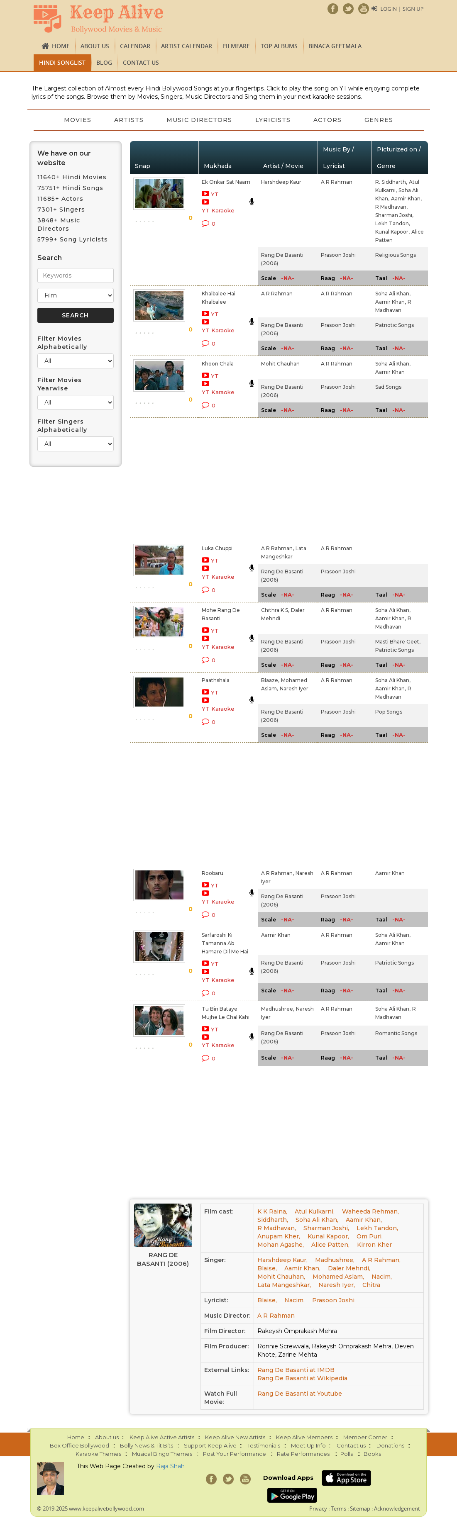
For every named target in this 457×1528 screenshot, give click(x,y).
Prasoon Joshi (338, 255)
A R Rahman (336, 182)
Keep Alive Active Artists (162, 1437)
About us (95, 46)
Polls (346, 1453)
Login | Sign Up (401, 8)
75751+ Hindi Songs (70, 188)
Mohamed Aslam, (338, 1276)
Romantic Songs (396, 1033)
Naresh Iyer (294, 688)
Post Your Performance (234, 1453)
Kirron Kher (374, 1244)
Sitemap (360, 1508)
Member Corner (365, 1437)
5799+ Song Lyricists (72, 239)
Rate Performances (303, 1453)
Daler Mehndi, (349, 1268)
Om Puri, (370, 1236)
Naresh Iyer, (336, 1285)
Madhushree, (277, 1009)
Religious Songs (395, 255)
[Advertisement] (219, 479)
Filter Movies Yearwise (59, 384)
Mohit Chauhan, (281, 1276)
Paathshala (216, 680)
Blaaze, (270, 680)
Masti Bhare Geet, (397, 641)
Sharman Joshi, (394, 215)
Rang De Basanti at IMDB (296, 1370)
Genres (379, 120)
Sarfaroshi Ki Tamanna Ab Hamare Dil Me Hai (225, 943)
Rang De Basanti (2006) (163, 1259)
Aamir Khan (390, 372)
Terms (338, 1508)
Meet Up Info (308, 1445)
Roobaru (212, 873)
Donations (390, 1445)
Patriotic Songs (394, 325)
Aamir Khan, (406, 198)
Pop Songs (388, 712)
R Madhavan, (391, 207)
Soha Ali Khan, (393, 293)
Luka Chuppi (217, 548)
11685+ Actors (60, 198)
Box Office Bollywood (79, 1445)
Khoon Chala (218, 364)
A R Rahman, (277, 548)
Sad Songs (388, 387)
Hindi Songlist (62, 62)
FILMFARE (236, 46)
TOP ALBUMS (279, 46)
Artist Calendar (186, 46)
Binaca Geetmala (335, 46)
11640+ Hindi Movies (72, 177)
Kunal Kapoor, (392, 232)
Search (49, 258)
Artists (128, 120)
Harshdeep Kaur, (282, 1260)
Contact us (141, 62)
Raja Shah (170, 1466)
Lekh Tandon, (392, 223)
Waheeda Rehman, (370, 1211)
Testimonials (263, 1445)
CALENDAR (135, 46)
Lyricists (273, 120)
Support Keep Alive (210, 1445)
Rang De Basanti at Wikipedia (302, 1378)
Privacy (318, 1508)
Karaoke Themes (98, 1453)
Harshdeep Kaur (281, 182)
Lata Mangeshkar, (284, 1285)
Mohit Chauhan (280, 364)
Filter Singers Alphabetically (62, 426)
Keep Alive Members (304, 1437)
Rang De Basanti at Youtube (299, 1393)
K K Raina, (272, 1211)
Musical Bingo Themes (162, 1453)
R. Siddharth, (391, 182)
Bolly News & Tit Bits (146, 1445)
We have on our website (64, 158)
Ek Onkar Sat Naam (226, 182)
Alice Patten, (330, 1244)
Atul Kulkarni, (315, 1211)
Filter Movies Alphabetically (62, 343)
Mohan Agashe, (280, 1244)
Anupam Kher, (278, 1236)
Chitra (371, 1285)
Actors (328, 120)
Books (372, 1453)
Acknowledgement (397, 1508)
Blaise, (267, 1268)
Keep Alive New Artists (235, 1437)
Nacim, (381, 1276)
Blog (104, 62)
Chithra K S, (275, 610)
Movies (76, 120)
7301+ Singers (61, 209)
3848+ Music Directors (58, 224)
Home (61, 46)
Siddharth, (272, 1219)
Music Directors (199, 120)
